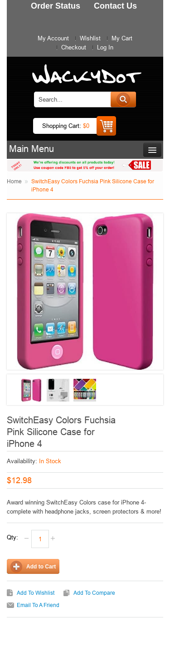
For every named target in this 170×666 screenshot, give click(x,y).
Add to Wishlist (35, 592)
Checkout (73, 47)
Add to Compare (94, 592)
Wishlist (90, 38)
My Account (53, 38)
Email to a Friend (38, 605)
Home (14, 181)
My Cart (122, 38)
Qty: (12, 537)
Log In (105, 47)
